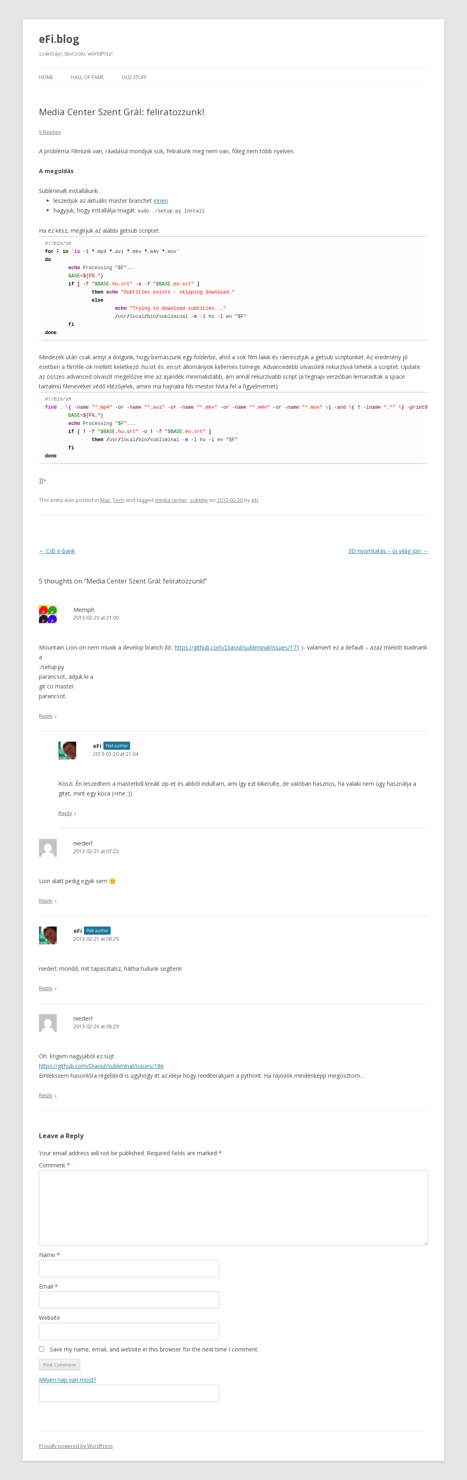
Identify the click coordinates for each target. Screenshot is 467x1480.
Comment (54, 1165)
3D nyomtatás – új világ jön (388, 550)
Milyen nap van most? (67, 1379)
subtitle (199, 499)
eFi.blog (59, 39)
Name (49, 1254)
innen (161, 200)
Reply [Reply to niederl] (46, 900)
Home (46, 77)
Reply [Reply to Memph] (46, 715)
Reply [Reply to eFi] (65, 812)
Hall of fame (87, 77)
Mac (105, 499)
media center (171, 499)
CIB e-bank (57, 550)
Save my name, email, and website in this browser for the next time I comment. (154, 1349)
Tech (118, 499)
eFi (254, 499)
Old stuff (134, 77)
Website (49, 1317)
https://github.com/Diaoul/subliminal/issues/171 (237, 647)
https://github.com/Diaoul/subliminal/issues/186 (101, 1065)
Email (48, 1286)
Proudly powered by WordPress (76, 1445)
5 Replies (50, 131)
